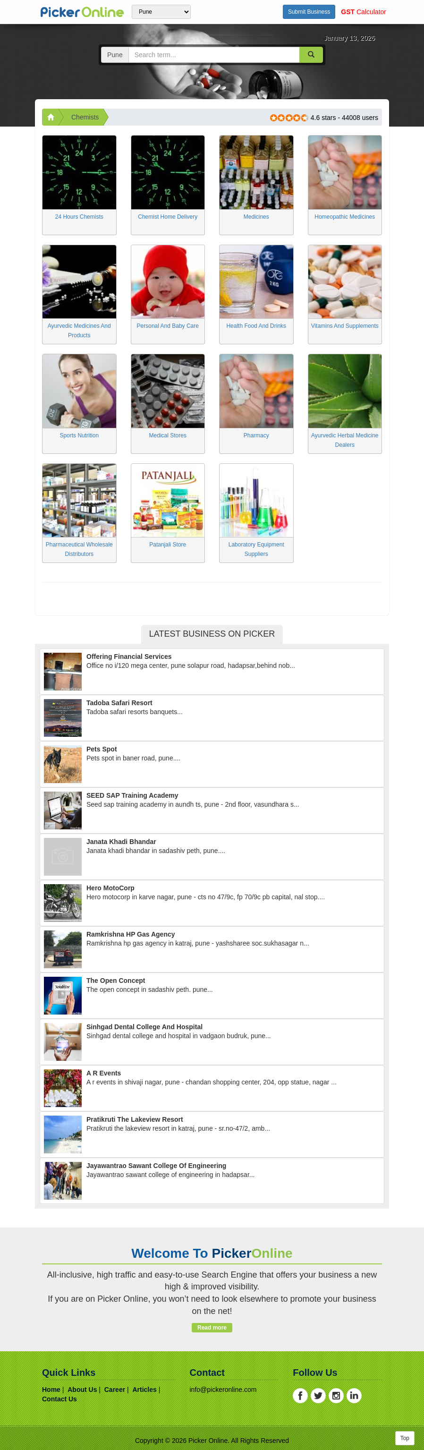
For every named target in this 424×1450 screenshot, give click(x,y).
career (114, 1389)
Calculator (363, 12)
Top (404, 1438)
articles (144, 1389)
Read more (211, 1327)
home (51, 1389)
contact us (59, 1399)
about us (82, 1389)
